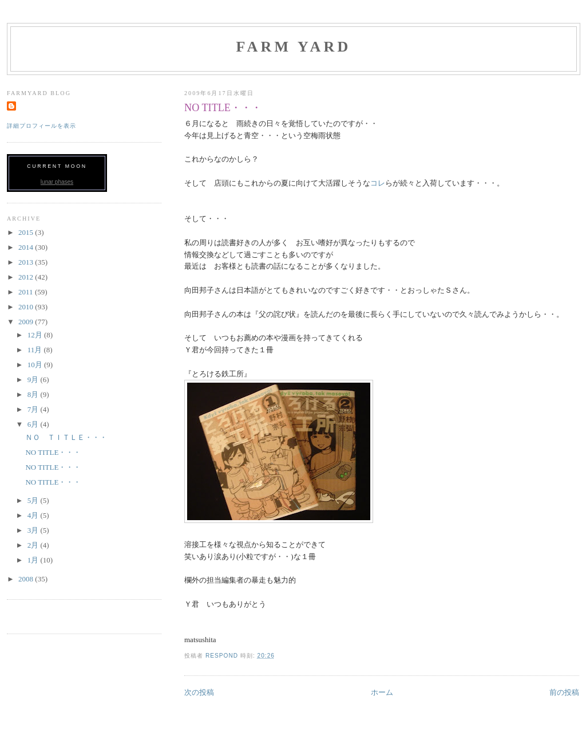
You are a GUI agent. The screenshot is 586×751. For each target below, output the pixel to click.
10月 (35, 364)
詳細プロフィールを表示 (41, 126)
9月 (34, 379)
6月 (34, 424)
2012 (26, 277)
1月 (34, 560)
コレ (377, 183)
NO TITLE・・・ (53, 452)
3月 (34, 530)
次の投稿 (199, 692)
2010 (26, 306)
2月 (34, 545)
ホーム (382, 692)
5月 (34, 500)
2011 (26, 292)
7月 (34, 409)
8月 (34, 394)
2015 (26, 232)
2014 (26, 247)
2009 (26, 321)
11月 (35, 349)
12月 (35, 335)
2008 (26, 579)
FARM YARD (293, 46)
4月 (34, 515)
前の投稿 (564, 692)
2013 (26, 262)
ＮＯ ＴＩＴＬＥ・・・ (66, 437)
